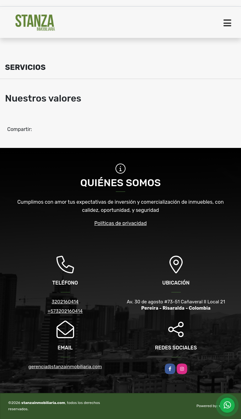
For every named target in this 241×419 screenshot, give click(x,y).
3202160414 (65, 302)
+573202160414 (65, 311)
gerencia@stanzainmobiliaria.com (65, 366)
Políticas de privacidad (120, 223)
